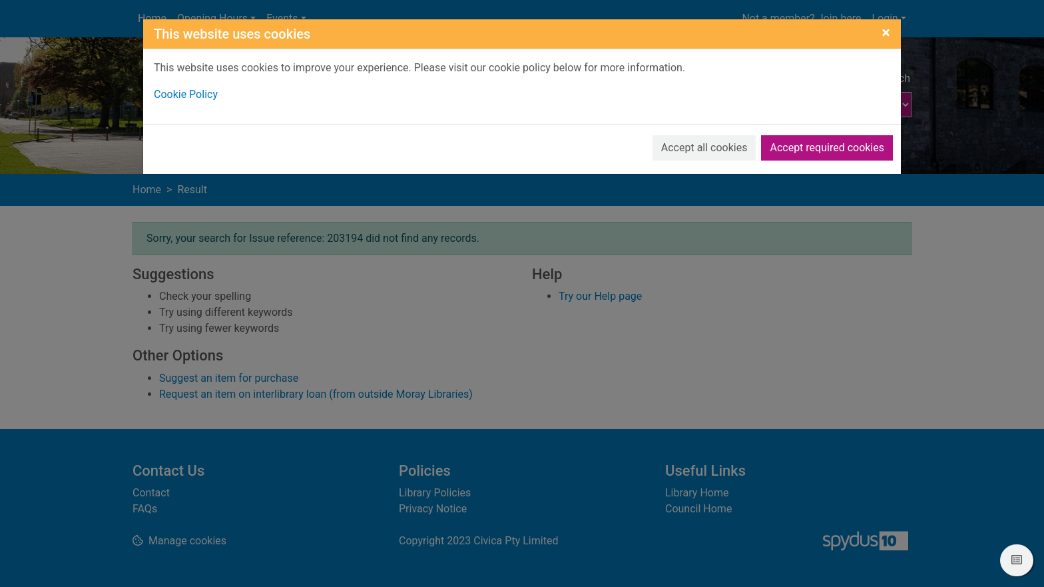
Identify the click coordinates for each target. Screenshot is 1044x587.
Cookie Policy (186, 94)
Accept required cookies (827, 147)
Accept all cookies (704, 147)
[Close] (886, 32)
